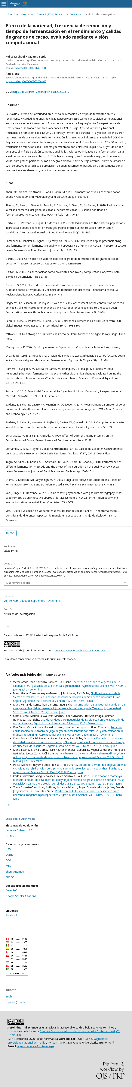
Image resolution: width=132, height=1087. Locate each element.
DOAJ (9, 860)
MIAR (9, 866)
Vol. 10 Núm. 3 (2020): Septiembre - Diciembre (56, 14)
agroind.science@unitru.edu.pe (35, 1046)
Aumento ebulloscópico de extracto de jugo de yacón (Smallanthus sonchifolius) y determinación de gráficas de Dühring (68, 730)
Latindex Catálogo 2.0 (19, 830)
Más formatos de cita (18, 582)
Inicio (9, 14)
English (10, 996)
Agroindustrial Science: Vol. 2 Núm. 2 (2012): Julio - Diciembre (76, 734)
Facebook (12, 915)
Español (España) (16, 1002)
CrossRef (11, 890)
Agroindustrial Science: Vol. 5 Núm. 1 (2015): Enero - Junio (87, 783)
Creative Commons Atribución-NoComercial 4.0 (81, 650)
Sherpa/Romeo (15, 871)
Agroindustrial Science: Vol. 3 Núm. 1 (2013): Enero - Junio (68, 723)
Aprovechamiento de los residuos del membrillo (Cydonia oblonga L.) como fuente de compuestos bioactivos (69, 755)
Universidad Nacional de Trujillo (26, 1042)
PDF (11, 533)
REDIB (10, 836)
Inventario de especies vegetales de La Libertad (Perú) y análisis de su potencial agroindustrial (66, 683)
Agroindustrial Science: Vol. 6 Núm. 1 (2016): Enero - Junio (58, 701)
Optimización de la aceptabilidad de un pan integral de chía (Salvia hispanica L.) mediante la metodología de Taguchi (69, 706)
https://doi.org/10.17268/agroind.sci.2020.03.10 (40, 91)
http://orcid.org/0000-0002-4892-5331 (26, 68)
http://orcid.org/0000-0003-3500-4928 (26, 81)
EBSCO (10, 877)
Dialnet (10, 854)
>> (9, 805)
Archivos (21, 14)
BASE (9, 849)
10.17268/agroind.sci (95, 1039)
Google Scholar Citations (21, 896)
